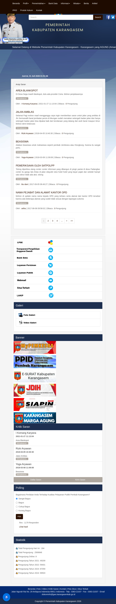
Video (44, 589)
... (62, 221)
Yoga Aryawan (27, 157)
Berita (86, 3)
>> (72, 221)
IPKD (15, 10)
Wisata (76, 3)
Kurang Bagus (25, 510)
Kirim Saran (80, 480)
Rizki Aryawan (27, 133)
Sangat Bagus (25, 499)
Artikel (94, 3)
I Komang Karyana (29, 104)
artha (23, 208)
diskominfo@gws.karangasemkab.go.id (58, 594)
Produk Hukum (26, 10)
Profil (26, 3)
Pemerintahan (38, 3)
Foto (38, 589)
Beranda (16, 3)
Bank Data (53, 3)
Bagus (21, 503)
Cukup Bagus (24, 506)
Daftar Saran (35, 480)
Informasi (65, 3)
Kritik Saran (23, 426)
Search (98, 17)
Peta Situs (71, 589)
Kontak (39, 10)
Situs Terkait (83, 589)
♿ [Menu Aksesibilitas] (6, 597)
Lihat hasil (23, 527)
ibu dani (24, 184)
